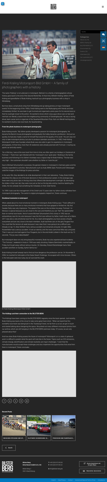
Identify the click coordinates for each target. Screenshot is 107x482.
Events (82, 51)
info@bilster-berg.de (56, 469)
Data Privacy (62, 480)
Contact (70, 480)
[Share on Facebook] (4, 401)
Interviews (83, 54)
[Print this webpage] (27, 401)
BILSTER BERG (85, 45)
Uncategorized (85, 60)
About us (83, 40)
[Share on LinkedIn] (10, 401)
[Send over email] (21, 401)
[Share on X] (15, 401)
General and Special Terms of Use (85, 480)
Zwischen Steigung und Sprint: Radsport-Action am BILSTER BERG (14, 438)
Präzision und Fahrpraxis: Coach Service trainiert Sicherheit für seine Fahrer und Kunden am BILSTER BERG (64, 438)
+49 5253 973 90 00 (56, 462)
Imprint (53, 480)
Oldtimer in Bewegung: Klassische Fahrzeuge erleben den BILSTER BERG (39, 438)
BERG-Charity (84, 42)
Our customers (85, 57)
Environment (84, 48)
